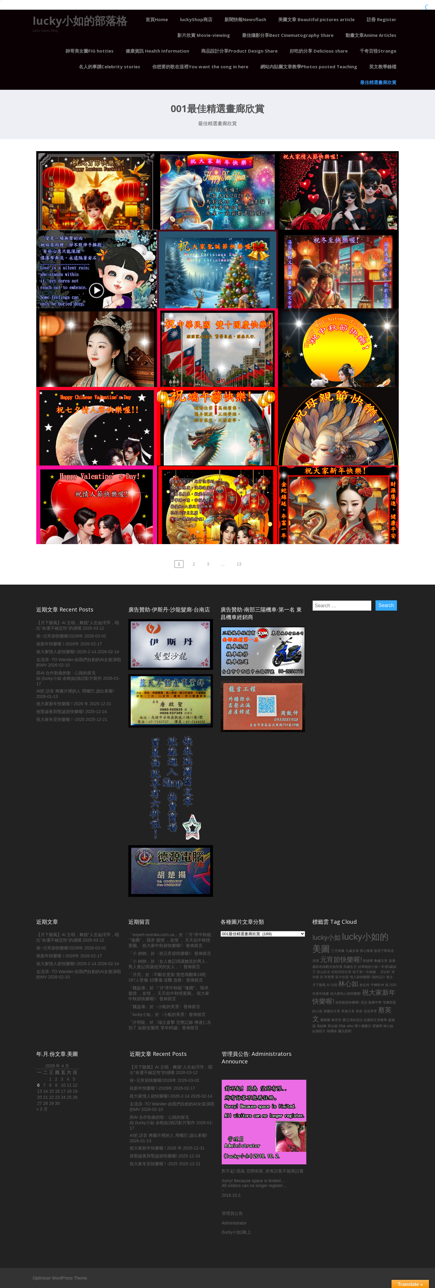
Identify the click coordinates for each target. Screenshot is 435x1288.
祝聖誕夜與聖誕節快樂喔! (60, 711)
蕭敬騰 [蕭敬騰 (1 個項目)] (325, 1020)
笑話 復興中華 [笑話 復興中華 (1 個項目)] (371, 1002)
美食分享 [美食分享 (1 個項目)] (348, 1011)
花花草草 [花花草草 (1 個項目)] (370, 1011)
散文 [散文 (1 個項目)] (389, 977)
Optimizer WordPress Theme (60, 1278)
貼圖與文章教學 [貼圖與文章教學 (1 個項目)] (375, 1020)
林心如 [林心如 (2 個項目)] (348, 984)
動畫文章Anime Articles (371, 35)
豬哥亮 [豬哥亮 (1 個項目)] (336, 1020)
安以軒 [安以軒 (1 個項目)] (385, 972)
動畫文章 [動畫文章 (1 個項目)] (381, 960)
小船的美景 (168, 1006)
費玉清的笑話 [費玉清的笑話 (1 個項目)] (352, 1020)
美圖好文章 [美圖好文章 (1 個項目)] (332, 1011)
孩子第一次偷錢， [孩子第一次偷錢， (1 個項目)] (366, 972)
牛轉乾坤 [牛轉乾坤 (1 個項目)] (377, 985)
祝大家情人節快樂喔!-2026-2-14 (66, 651)
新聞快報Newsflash (245, 19)
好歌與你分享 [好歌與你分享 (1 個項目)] (341, 972)
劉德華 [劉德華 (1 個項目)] (368, 960)
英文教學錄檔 (382, 66)
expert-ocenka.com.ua (154, 934)
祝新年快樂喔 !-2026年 (57, 643)
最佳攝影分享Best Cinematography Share (288, 35)
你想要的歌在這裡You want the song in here (200, 66)
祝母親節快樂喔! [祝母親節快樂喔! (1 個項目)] (347, 1002)
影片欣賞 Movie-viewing (203, 35)
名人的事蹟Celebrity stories (109, 66)
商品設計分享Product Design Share (239, 51)
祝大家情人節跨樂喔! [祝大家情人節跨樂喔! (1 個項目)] (345, 993)
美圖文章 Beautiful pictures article (316, 19)
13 (239, 564)
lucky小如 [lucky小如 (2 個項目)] (326, 937)
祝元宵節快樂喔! (174, 953)
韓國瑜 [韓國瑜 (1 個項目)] (332, 1031)
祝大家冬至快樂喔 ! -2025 (60, 719)
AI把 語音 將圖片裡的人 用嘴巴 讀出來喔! (75, 691)
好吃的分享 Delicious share (319, 51)
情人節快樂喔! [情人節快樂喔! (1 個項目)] (360, 977)
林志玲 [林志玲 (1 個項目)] (364, 985)
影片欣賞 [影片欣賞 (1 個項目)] (342, 977)
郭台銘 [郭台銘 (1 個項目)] (333, 1026)
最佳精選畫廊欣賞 (378, 82)
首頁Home (157, 19)
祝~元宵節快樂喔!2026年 (59, 636)
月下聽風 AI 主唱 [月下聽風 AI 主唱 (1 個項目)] (324, 985)
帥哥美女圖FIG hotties (90, 51)
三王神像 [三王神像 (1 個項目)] (337, 950)
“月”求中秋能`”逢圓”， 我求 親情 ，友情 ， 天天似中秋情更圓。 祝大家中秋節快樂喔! (169, 940)
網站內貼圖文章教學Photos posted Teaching (308, 66)
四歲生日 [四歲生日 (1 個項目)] (350, 966)
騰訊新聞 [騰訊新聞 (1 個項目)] (344, 1031)
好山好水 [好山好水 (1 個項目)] (323, 972)
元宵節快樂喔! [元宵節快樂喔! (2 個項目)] (341, 959)
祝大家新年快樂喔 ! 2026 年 (62, 703)
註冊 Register (381, 19)
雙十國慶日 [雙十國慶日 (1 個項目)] (363, 1026)
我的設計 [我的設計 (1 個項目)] (378, 977)
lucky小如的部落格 (80, 20)
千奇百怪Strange (378, 51)
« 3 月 (41, 1109)
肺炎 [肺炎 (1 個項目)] (359, 1011)
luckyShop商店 (196, 19)
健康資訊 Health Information (157, 51)
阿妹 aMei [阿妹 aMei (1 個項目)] (346, 1026)
